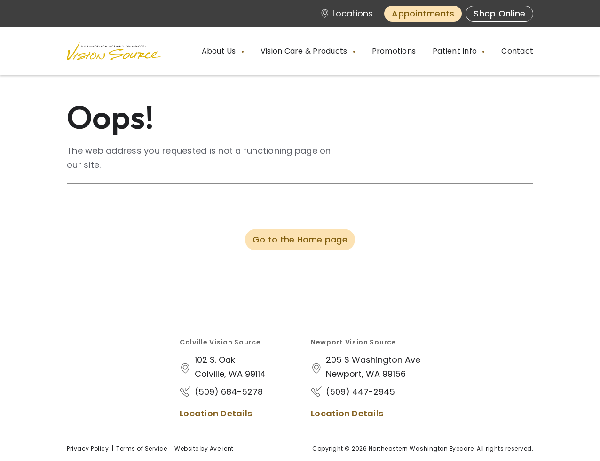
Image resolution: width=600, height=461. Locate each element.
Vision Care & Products (305, 51)
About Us (220, 51)
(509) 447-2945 (360, 392)
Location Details (216, 413)
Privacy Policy (88, 449)
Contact (517, 51)
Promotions (394, 51)
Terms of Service (141, 449)
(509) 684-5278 (229, 392)
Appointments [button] (423, 13)
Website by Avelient (204, 449)
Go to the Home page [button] (300, 239)
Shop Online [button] (499, 13)
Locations (346, 13)
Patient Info (456, 51)
